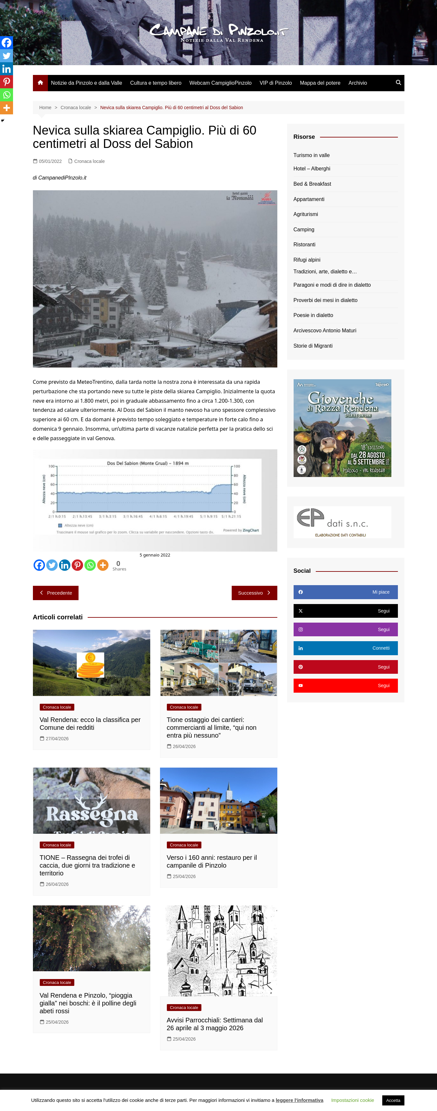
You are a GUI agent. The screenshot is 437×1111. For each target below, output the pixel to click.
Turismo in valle (312, 155)
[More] (103, 565)
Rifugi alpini (307, 260)
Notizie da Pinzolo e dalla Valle (87, 83)
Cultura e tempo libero (155, 83)
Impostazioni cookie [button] (352, 1100)
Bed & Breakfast (312, 184)
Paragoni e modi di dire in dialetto (332, 285)
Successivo (254, 593)
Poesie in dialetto (313, 315)
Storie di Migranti (313, 346)
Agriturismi (306, 214)
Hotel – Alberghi (312, 168)
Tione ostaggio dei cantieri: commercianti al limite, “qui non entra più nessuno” (212, 727)
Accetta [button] (393, 1100)
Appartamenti (309, 199)
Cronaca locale (89, 161)
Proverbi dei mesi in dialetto (326, 300)
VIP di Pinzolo (276, 83)
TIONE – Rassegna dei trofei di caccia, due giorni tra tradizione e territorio (88, 865)
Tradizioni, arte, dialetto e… (325, 271)
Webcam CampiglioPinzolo (220, 83)
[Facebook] (39, 565)
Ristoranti (305, 244)
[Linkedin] (64, 565)
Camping (304, 229)
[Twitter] (52, 565)
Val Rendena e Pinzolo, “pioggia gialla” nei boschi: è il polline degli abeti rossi (88, 1003)
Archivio (357, 83)
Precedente (55, 593)
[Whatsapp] (90, 565)
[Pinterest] (77, 565)
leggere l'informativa (299, 1100)
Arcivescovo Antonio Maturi (325, 330)
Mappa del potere (320, 83)
